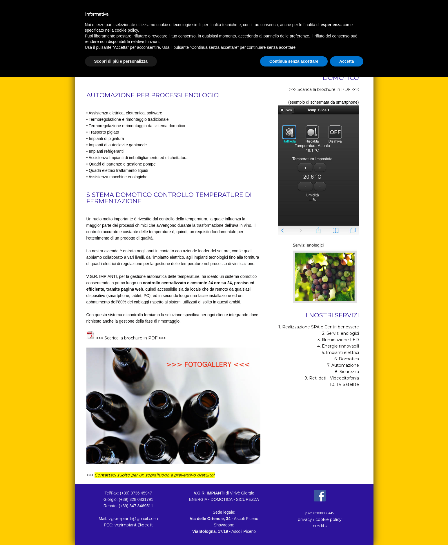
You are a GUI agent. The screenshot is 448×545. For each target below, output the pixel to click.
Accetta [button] (346, 61)
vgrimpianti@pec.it (134, 525)
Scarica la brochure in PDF (130, 338)
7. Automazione (343, 365)
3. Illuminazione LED (338, 339)
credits (320, 525)
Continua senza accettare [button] (293, 61)
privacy (305, 519)
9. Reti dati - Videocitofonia (331, 378)
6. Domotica (346, 358)
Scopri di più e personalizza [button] (121, 61)
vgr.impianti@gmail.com (133, 518)
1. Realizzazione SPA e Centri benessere (318, 327)
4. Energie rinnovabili (338, 346)
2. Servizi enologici (340, 333)
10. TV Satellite (344, 384)
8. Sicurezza (347, 371)
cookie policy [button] (126, 30)
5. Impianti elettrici (340, 352)
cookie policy (328, 519)
